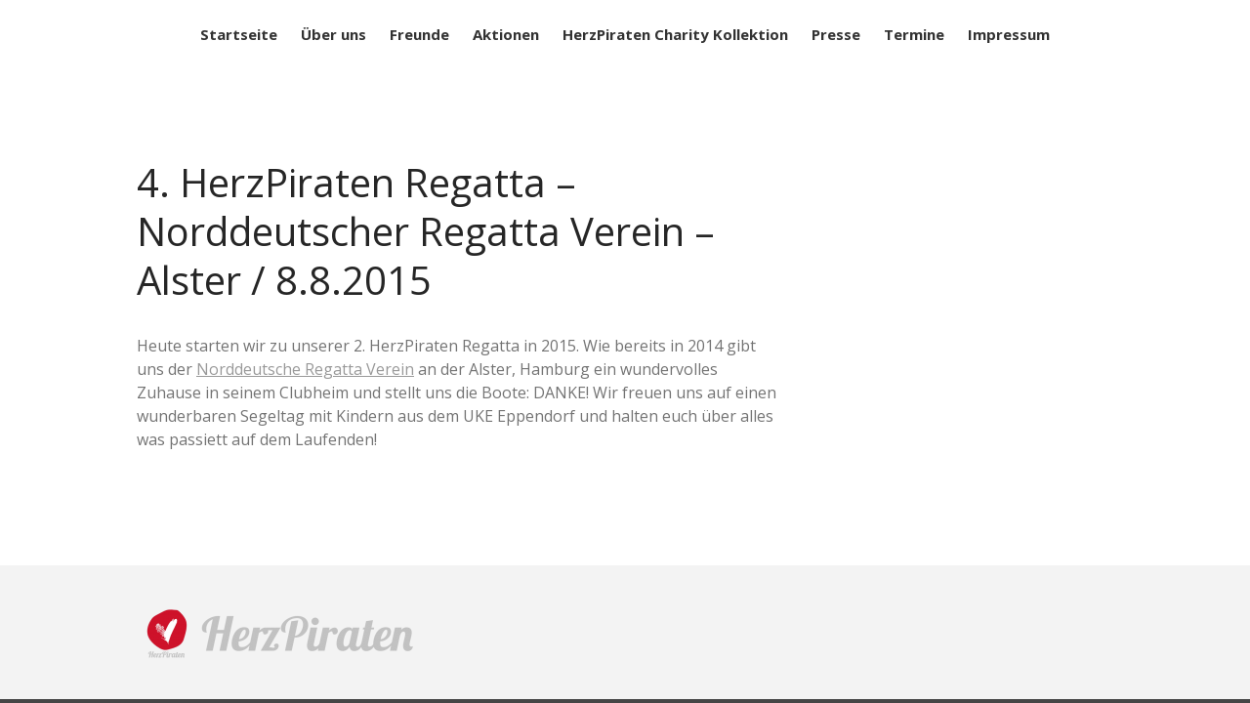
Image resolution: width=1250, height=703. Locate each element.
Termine (914, 34)
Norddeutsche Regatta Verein (305, 369)
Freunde (419, 34)
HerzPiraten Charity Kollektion (675, 34)
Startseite (238, 34)
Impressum (1009, 34)
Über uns (333, 34)
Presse (836, 34)
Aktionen (506, 34)
